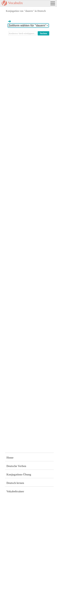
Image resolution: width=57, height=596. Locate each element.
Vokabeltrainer (15, 491)
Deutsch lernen (15, 482)
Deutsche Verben (16, 466)
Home (10, 457)
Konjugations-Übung (19, 474)
